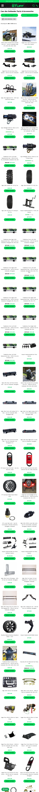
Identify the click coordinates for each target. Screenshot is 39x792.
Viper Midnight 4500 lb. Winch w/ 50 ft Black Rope (10, 128)
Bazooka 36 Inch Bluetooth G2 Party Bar (29, 662)
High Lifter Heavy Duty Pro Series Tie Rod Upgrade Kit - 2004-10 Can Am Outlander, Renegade (10, 608)
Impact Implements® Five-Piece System (29, 552)
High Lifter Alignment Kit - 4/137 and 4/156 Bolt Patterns (10, 98)
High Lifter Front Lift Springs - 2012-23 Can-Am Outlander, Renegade (10, 579)
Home (2, 9)
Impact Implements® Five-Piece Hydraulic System (10, 552)
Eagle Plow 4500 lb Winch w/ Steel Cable (29, 718)
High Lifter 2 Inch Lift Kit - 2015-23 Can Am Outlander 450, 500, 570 (29, 691)
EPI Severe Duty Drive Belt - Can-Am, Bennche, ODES (10, 468)
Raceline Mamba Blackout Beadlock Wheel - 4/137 (9, 635)
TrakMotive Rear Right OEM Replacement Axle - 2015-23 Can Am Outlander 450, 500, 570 (29, 299)
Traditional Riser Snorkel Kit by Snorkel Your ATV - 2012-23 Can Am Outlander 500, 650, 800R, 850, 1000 (10, 663)
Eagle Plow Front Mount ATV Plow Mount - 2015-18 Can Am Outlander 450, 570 (9, 774)
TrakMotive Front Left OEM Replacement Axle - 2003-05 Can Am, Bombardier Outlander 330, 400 (10, 158)
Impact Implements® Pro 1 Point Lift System (29, 211)
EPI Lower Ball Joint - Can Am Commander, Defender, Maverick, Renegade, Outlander (10, 525)
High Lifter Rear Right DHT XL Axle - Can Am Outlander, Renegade (29, 440)
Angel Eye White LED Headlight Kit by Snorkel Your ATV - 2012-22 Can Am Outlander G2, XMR (29, 129)
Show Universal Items (9, 19)
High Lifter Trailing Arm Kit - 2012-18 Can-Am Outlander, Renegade (29, 607)
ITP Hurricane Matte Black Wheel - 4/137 (9, 495)
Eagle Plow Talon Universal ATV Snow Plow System (29, 43)
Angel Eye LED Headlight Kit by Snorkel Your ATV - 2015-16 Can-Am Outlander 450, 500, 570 (29, 496)
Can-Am (5, 9)
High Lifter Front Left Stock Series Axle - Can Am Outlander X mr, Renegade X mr (9, 441)
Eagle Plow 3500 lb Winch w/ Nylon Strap (9, 718)
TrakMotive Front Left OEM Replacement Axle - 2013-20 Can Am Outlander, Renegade (29, 241)
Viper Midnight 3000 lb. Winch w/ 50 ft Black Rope (29, 157)
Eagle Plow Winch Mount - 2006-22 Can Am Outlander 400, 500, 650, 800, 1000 (9, 746)
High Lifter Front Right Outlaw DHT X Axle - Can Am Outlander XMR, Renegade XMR (29, 413)
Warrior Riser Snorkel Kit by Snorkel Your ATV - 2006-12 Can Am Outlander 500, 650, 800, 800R (29, 384)
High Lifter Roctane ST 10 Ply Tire (29, 185)
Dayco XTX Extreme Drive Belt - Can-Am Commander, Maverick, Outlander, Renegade (29, 774)
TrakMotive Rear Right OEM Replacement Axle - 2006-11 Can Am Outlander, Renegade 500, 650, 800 (10, 241)
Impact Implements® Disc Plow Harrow (29, 355)
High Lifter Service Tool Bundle (9, 690)
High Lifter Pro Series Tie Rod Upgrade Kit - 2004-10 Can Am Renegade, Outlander (29, 580)
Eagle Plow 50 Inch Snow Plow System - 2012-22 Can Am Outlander (10, 71)
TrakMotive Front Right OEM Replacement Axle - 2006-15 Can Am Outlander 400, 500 (29, 328)
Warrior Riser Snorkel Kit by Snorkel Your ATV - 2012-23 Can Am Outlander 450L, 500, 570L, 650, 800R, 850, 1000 (29, 100)
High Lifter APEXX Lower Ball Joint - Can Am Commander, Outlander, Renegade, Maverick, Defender (29, 525)
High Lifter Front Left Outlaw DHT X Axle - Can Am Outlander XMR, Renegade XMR (10, 413)
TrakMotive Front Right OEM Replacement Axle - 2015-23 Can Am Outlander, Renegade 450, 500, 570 (10, 299)
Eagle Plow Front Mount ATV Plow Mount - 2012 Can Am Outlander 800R (29, 746)
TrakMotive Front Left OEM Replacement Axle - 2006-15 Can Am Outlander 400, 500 (10, 328)
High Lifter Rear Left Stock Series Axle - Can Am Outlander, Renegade (9, 383)
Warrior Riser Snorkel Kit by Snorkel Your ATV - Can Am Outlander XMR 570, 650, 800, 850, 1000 (9, 44)
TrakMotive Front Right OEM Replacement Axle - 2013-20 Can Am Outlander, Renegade (10, 269)
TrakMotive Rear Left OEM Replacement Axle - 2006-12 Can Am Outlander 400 (10, 356)
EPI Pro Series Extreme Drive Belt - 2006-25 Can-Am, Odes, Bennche (29, 468)
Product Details (9, 51)
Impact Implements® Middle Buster (29, 635)
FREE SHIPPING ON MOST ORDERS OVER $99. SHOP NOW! (19, 1)
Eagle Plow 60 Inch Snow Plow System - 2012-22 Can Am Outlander (29, 71)
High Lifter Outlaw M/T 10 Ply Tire (10, 185)
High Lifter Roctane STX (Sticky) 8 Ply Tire (10, 211)
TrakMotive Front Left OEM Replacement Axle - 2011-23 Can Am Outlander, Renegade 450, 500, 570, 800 (29, 270)
